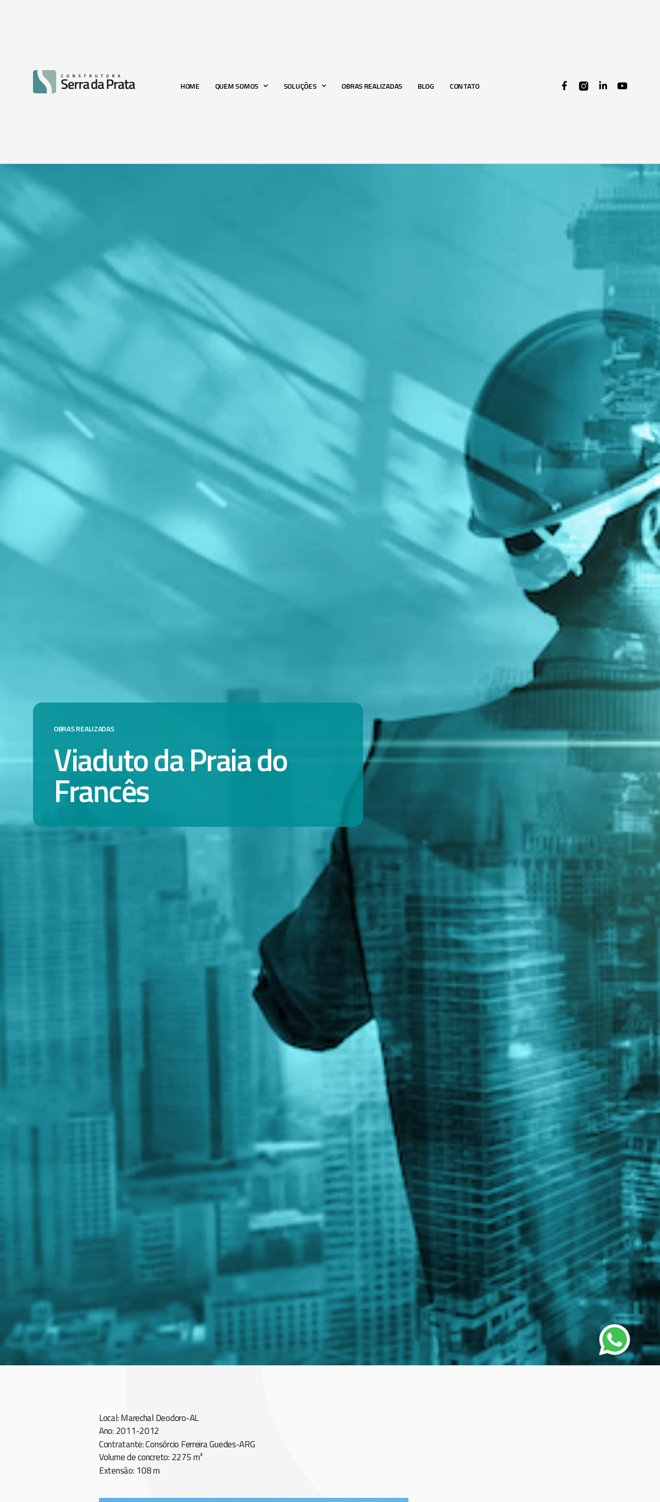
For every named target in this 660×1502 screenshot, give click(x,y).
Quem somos (241, 85)
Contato (465, 85)
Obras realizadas (371, 85)
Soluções (305, 85)
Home (190, 85)
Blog (426, 85)
